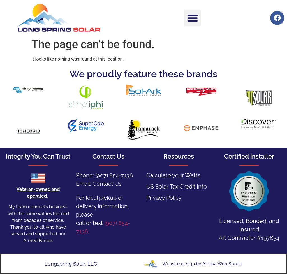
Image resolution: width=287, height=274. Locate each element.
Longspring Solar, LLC (71, 264)
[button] (192, 18)
